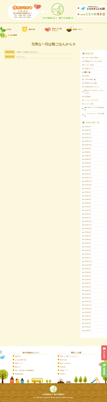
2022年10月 (88, 265)
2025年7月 (87, 156)
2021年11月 (88, 305)
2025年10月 (88, 145)
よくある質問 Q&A (20, 360)
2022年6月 (87, 279)
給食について (19, 363)
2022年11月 (88, 261)
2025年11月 (88, 141)
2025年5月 (87, 163)
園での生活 (63, 360)
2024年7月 (87, 196)
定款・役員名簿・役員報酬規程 (24, 370)
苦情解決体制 (19, 374)
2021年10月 (88, 308)
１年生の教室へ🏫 (90, 79)
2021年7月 (87, 316)
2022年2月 (87, 294)
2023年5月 (87, 243)
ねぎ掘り (87, 76)
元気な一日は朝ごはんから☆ (27, 52)
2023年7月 (87, 236)
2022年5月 (87, 283)
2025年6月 (87, 159)
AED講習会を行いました (91, 87)
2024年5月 (87, 203)
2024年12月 (88, 177)
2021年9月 (87, 312)
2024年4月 (87, 207)
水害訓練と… (88, 96)
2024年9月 (87, 188)
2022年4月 (87, 287)
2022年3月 (87, 290)
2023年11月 (88, 225)
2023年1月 (87, 257)
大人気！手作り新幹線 (91, 57)
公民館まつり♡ (89, 68)
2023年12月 (88, 221)
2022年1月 (87, 298)
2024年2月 (87, 214)
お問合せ (63, 374)
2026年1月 (87, 134)
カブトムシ (21, 57)
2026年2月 (87, 130)
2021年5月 (87, 323)
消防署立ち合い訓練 (90, 83)
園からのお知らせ (65, 363)
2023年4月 (87, 247)
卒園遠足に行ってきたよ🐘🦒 (93, 61)
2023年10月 (88, 228)
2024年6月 (87, 199)
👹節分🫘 (87, 72)
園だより (17, 367)
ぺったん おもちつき (91, 100)
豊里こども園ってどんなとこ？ (69, 356)
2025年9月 (87, 148)
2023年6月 (87, 239)
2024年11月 (88, 181)
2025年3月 (87, 166)
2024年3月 (87, 210)
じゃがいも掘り (89, 104)
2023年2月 (87, 254)
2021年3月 (87, 330)
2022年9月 (87, 268)
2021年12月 (88, 301)
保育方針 (17, 356)
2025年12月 (88, 137)
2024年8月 (87, 192)
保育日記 (63, 367)
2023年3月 (87, 250)
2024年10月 (88, 185)
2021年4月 (87, 327)
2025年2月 (87, 170)
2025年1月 (87, 174)
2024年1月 (87, 217)
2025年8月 (87, 152)
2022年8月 (87, 272)
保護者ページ (64, 370)
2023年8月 (87, 232)
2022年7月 (87, 276)
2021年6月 (87, 319)
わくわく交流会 (89, 65)
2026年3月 (87, 126)
